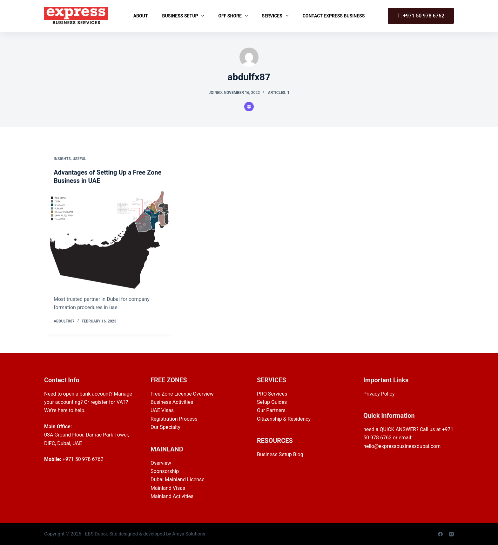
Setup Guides (272, 402)
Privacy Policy (379, 394)
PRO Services (272, 394)
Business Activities (172, 402)
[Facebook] (440, 534)
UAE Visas (162, 410)
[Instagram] (451, 534)
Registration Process (174, 419)
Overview (161, 463)
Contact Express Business (334, 15)
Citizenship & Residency (284, 419)
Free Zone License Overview (182, 394)
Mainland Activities (172, 496)
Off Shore (234, 16)
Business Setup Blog (280, 454)
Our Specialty (165, 427)
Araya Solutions (188, 534)
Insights (62, 159)
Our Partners (271, 410)
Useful (79, 159)
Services (276, 16)
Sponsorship (165, 471)
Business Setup (184, 16)
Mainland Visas (168, 488)
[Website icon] (249, 106)
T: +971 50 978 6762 (420, 16)
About (140, 15)
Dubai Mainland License (178, 479)
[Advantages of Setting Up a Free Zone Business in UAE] (109, 240)
